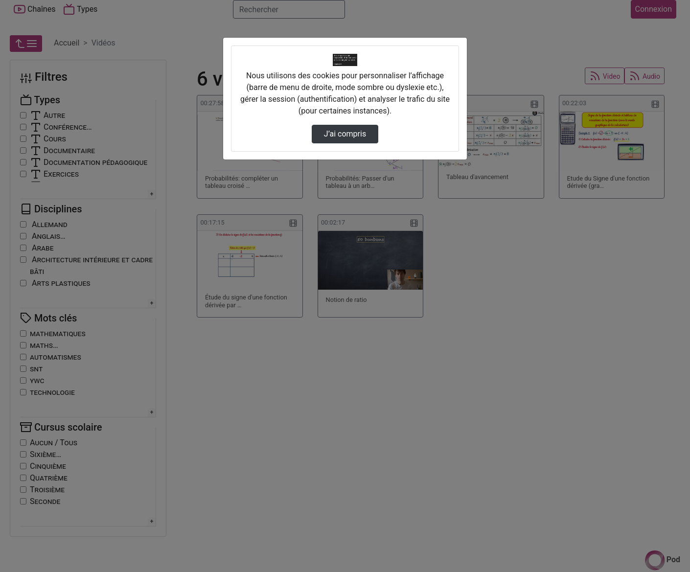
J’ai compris (345, 133)
